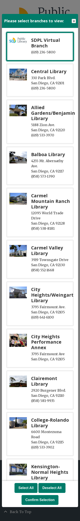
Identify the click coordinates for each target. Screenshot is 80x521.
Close (74, 21)
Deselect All (52, 488)
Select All (25, 488)
